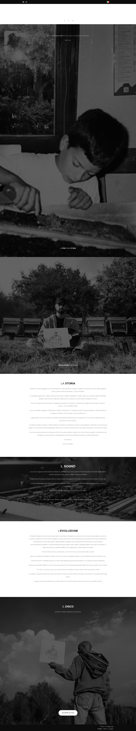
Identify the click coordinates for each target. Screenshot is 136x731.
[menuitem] (58, 20)
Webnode (110, 726)
